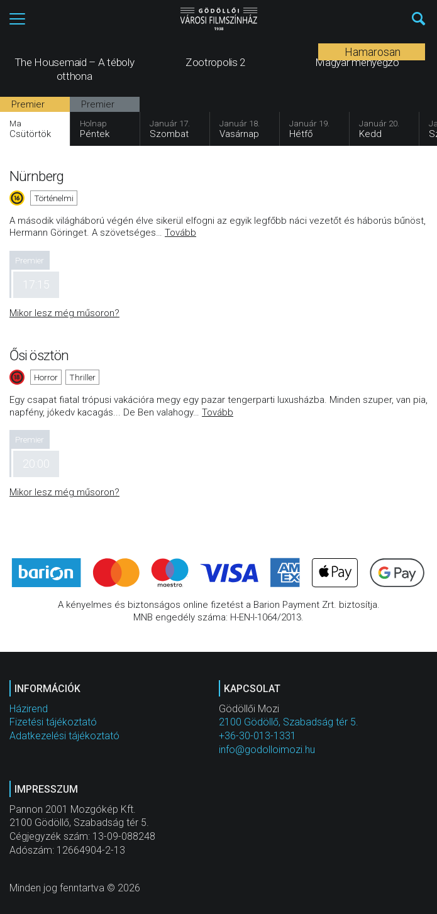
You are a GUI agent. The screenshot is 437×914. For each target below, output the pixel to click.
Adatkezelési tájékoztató (64, 736)
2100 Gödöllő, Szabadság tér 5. (288, 722)
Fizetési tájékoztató (53, 722)
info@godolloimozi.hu (267, 750)
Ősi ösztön (39, 355)
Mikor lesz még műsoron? (64, 313)
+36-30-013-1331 (257, 736)
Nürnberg (36, 176)
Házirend (28, 709)
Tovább (180, 232)
